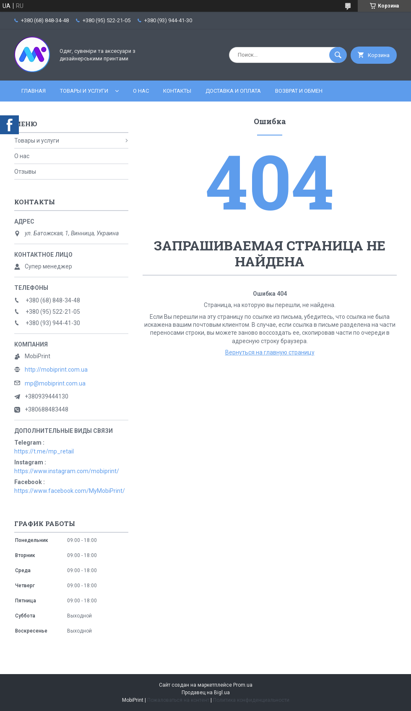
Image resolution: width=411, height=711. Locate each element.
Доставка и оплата (233, 91)
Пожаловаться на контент (178, 700)
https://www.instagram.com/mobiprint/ (66, 471)
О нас (141, 91)
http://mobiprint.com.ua (56, 369)
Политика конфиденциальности (251, 700)
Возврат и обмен (299, 91)
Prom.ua (242, 685)
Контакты (177, 91)
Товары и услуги (84, 91)
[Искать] (338, 55)
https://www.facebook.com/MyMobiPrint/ (69, 490)
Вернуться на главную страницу (270, 352)
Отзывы (25, 171)
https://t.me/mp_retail (44, 451)
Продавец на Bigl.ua (206, 692)
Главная (33, 91)
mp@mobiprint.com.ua (55, 383)
